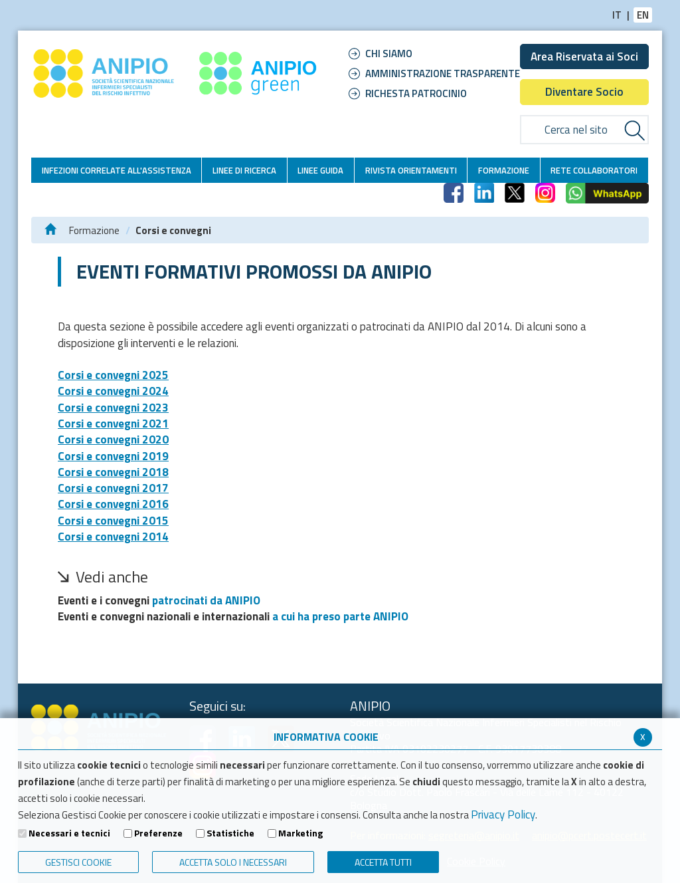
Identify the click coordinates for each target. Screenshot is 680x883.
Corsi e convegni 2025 (113, 375)
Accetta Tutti (383, 862)
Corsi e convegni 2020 (113, 439)
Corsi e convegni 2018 (113, 472)
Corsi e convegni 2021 (113, 423)
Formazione (94, 230)
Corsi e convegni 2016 (113, 504)
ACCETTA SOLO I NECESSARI (233, 862)
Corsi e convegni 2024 (113, 391)
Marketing (300, 833)
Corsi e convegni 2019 (113, 456)
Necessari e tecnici (69, 833)
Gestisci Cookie (78, 862)
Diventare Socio (584, 91)
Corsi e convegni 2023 (113, 407)
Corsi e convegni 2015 (113, 520)
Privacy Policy (503, 814)
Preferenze (158, 833)
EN (643, 15)
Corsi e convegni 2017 (113, 488)
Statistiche (230, 833)
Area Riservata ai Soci (584, 56)
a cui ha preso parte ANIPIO (340, 616)
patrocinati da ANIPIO (206, 600)
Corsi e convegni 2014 (113, 536)
